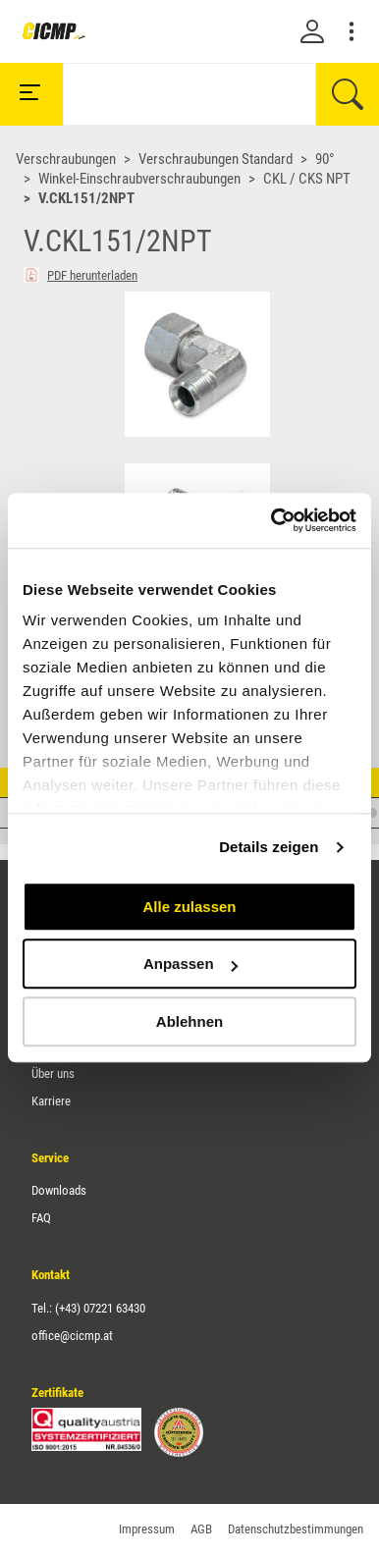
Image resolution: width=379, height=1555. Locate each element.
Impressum (147, 1529)
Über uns (53, 1073)
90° (325, 159)
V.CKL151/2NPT (86, 198)
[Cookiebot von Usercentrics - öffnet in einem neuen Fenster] (272, 520)
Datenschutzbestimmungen (295, 1529)
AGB (201, 1529)
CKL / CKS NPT (307, 179)
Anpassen (190, 963)
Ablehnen (189, 1021)
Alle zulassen (189, 906)
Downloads (58, 1190)
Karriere (51, 1101)
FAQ (41, 1217)
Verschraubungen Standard (215, 159)
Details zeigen (268, 846)
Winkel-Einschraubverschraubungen (139, 179)
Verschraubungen (66, 159)
